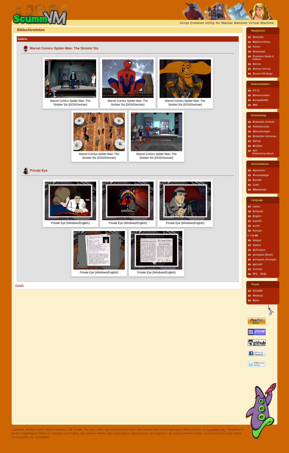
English (257, 216)
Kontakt (257, 180)
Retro (256, 300)
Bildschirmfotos (261, 42)
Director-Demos (262, 68)
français (257, 230)
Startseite (258, 37)
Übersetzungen (261, 131)
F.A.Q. (256, 90)
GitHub (257, 141)
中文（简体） (261, 274)
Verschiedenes (260, 164)
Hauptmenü (258, 30)
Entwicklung (258, 115)
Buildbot (257, 146)
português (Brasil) (263, 254)
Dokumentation (260, 84)
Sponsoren (259, 170)
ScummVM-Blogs (262, 73)
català (256, 206)
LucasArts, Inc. (216, 429)
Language (257, 200)
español (257, 221)
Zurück (19, 285)
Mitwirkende (259, 189)
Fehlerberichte (261, 126)
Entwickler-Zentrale (264, 121)
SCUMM (258, 290)
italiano (257, 245)
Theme (255, 284)
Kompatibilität (260, 100)
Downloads (259, 51)
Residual (258, 295)
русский (257, 264)
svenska (257, 269)
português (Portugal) (264, 259)
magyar (257, 240)
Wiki (255, 105)
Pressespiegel (261, 175)
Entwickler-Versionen (265, 136)
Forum (256, 46)
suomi (256, 225)
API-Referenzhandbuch (263, 152)
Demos (257, 64)
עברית (250, 235)
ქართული (259, 249)
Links (256, 184)
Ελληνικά (258, 211)
